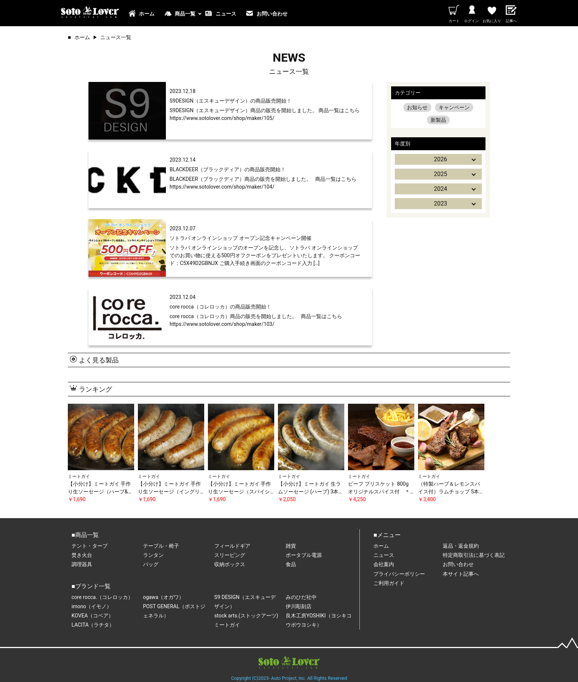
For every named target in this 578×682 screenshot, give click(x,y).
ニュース (226, 14)
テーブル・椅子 (161, 546)
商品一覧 (185, 14)
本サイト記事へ (461, 574)
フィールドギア (232, 546)
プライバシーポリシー (399, 574)
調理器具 (82, 564)
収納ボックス (229, 564)
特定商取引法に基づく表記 (474, 555)
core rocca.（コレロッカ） (102, 597)
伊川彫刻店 (298, 606)
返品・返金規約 (461, 546)
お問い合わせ (272, 14)
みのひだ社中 (301, 597)
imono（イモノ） (92, 606)
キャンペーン (454, 107)
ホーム (146, 14)
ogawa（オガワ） (163, 597)
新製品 (438, 120)
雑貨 (291, 546)
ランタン (153, 555)
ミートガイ (227, 625)
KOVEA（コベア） (93, 616)
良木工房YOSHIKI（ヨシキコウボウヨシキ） (319, 620)
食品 (291, 564)
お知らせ (417, 107)
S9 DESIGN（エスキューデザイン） (244, 601)
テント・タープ (90, 546)
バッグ (151, 564)
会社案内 (383, 564)
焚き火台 (82, 555)
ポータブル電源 (304, 555)
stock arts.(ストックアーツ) (246, 616)
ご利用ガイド (388, 583)
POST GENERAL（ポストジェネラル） (174, 611)
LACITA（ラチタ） (93, 625)
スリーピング (229, 555)
